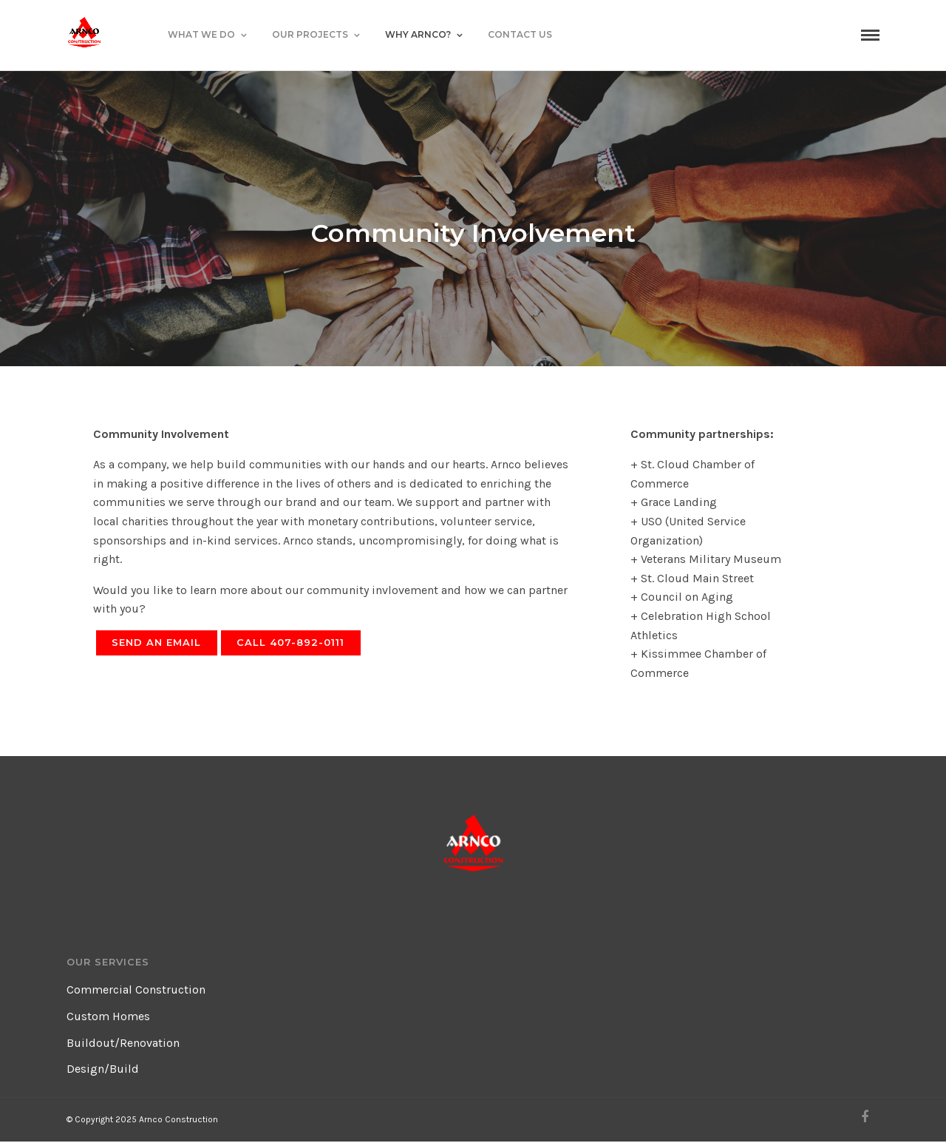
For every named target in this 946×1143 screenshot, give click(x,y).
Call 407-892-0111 (290, 642)
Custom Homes (108, 1016)
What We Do (201, 34)
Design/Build (103, 1069)
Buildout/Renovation (123, 1043)
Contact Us (520, 34)
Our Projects (310, 34)
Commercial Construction (136, 989)
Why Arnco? (418, 34)
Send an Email (156, 642)
